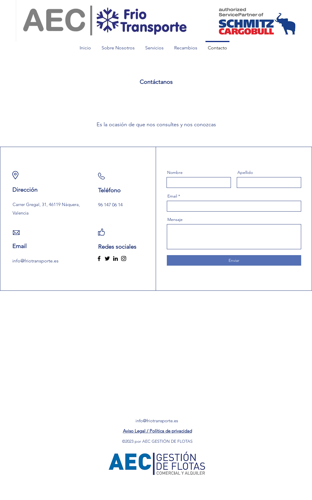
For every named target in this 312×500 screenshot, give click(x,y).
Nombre (175, 172)
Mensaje (175, 219)
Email (172, 196)
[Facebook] (99, 258)
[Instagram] (123, 258)
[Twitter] (107, 258)
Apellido (245, 172)
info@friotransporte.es (157, 420)
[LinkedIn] (115, 258)
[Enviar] (234, 260)
